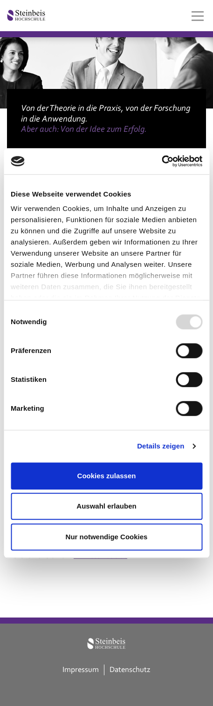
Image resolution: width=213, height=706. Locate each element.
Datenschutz (130, 669)
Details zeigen (160, 446)
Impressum (80, 669)
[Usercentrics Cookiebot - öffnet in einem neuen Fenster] (161, 161)
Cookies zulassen (106, 476)
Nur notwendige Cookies (107, 537)
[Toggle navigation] (198, 16)
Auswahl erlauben (106, 506)
